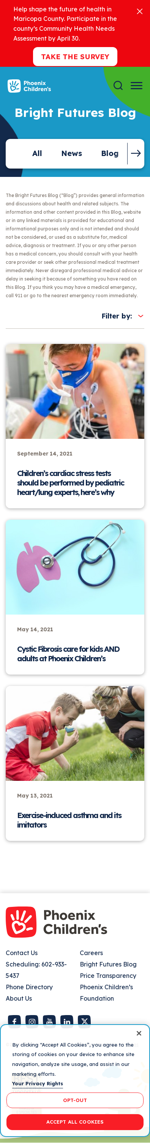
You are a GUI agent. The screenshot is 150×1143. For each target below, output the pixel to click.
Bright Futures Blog (108, 964)
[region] (75, 1080)
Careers (91, 953)
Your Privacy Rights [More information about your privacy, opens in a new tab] (37, 1083)
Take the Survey (75, 56)
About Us (19, 998)
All (37, 153)
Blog (110, 153)
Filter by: (116, 316)
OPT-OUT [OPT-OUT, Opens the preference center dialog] (75, 1100)
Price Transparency (108, 975)
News (71, 153)
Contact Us (22, 953)
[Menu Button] (136, 85)
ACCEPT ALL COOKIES (75, 1122)
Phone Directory (29, 987)
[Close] (140, 10)
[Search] (118, 85)
